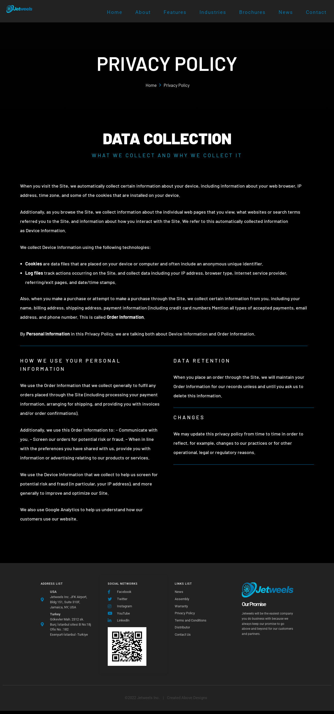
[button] (187, 701)
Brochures (252, 12)
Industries (212, 12)
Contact (316, 12)
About (143, 12)
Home (114, 12)
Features (175, 12)
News (286, 12)
